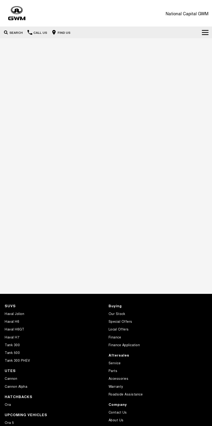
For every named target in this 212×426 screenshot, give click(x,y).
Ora (8, 404)
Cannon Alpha (16, 386)
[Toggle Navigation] (205, 32)
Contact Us (118, 412)
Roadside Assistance (126, 394)
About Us (116, 420)
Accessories (119, 378)
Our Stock (117, 313)
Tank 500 (12, 352)
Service (115, 363)
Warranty (116, 386)
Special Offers (120, 321)
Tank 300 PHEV (17, 360)
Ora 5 (9, 422)
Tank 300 (12, 344)
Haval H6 (12, 321)
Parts (113, 370)
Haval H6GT (14, 329)
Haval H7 (12, 337)
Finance (115, 337)
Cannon (11, 378)
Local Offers (119, 329)
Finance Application (124, 344)
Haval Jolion (14, 313)
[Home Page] (17, 13)
